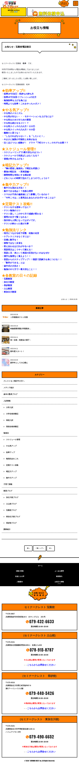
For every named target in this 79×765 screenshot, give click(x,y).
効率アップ (10, 452)
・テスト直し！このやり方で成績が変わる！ (22, 214)
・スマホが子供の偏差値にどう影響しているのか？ (25, 194)
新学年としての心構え (19, 363)
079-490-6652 (41, 737)
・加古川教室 (8, 282)
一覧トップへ (39, 548)
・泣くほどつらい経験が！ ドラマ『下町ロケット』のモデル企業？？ (35, 143)
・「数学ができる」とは (13, 263)
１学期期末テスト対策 (19, 317)
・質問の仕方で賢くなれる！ (15, 217)
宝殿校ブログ (11, 510)
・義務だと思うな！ (11, 133)
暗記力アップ (11, 471)
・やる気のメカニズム (12, 113)
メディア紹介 (8, 388)
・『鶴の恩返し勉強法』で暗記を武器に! (21, 168)
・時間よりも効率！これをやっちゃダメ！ (21, 104)
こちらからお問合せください (41, 665)
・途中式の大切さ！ (11, 266)
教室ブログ (7, 491)
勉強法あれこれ (12, 459)
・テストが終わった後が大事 (15, 223)
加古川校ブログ (12, 497)
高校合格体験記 (12, 426)
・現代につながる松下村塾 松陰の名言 (20, 233)
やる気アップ (11, 446)
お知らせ (64, 299)
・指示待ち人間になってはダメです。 (19, 220)
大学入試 (9, 407)
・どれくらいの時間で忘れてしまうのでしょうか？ (25, 178)
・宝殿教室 (7, 279)
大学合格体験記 (12, 414)
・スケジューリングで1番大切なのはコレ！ (22, 152)
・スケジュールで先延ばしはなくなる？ (20, 155)
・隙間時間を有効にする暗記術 (16, 175)
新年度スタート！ (17, 351)
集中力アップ (11, 478)
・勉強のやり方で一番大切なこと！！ (19, 269)
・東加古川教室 (9, 292)
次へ (50, 548)
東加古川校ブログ (13, 517)
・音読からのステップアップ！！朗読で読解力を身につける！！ (32, 259)
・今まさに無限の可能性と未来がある (19, 139)
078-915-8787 (42, 650)
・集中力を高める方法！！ (14, 188)
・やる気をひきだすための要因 (16, 120)
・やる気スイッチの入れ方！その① (18, 126)
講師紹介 (6, 529)
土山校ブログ (11, 504)
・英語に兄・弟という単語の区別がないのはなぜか (25, 253)
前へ (28, 548)
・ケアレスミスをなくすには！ (16, 236)
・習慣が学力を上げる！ (13, 159)
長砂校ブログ (11, 523)
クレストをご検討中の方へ (13, 381)
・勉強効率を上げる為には (14, 100)
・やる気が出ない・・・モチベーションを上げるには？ (28, 116)
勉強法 (6, 433)
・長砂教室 (7, 285)
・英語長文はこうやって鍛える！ (17, 249)
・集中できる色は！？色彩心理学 (17, 191)
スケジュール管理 (13, 439)
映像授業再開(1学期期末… (20, 329)
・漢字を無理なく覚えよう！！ (16, 256)
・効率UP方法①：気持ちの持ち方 (18, 94)
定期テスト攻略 (12, 465)
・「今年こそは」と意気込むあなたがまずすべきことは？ (29, 198)
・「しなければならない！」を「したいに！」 (23, 136)
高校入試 (9, 420)
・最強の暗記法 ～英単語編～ (16, 172)
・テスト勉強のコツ (11, 210)
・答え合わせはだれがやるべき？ (17, 246)
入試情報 (6, 401)
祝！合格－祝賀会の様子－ (20, 340)
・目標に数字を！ (10, 240)
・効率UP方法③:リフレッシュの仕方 (19, 97)
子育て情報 (7, 484)
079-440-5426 (41, 693)
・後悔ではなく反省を (12, 243)
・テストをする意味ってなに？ (16, 207)
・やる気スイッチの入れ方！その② (18, 129)
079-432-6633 (41, 622)
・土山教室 (7, 288)
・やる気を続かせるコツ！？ (15, 123)
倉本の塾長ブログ (10, 394)
